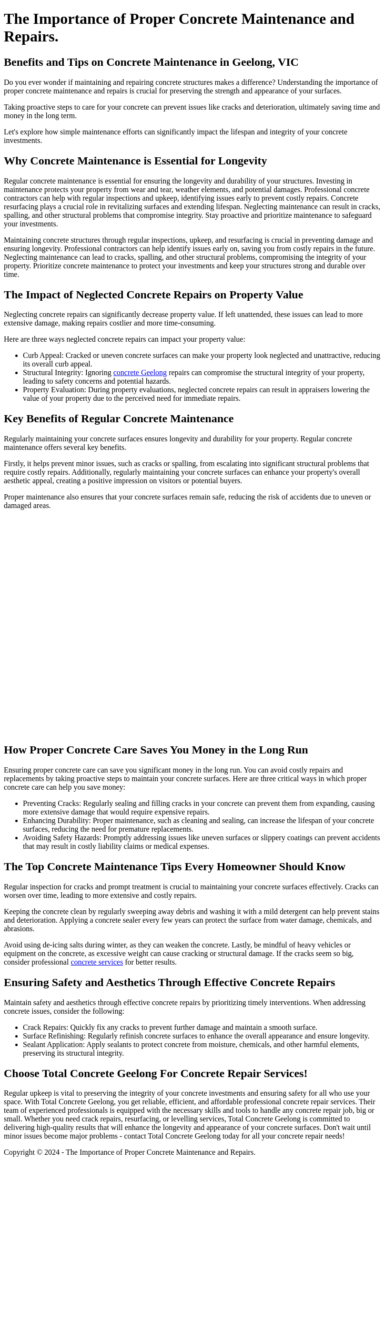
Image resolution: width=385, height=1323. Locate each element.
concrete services (97, 962)
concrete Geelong (140, 372)
